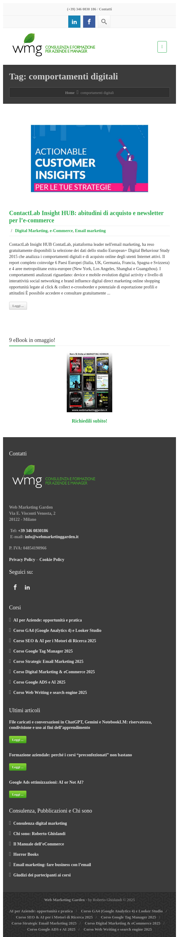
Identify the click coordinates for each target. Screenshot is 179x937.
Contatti (105, 9)
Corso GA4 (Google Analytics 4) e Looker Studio (57, 630)
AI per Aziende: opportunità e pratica (47, 620)
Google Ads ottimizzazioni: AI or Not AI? (46, 782)
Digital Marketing (31, 230)
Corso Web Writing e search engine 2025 (50, 692)
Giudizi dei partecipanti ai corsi (42, 875)
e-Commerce (61, 230)
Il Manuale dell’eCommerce (38, 844)
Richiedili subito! (89, 420)
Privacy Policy (22, 559)
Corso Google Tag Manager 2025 (43, 651)
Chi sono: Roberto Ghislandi (39, 833)
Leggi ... (18, 306)
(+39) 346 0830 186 (81, 9)
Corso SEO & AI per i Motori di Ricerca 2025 (54, 641)
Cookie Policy (51, 559)
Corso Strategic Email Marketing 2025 (48, 661)
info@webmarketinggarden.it (52, 537)
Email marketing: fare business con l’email (52, 864)
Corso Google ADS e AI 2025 (39, 682)
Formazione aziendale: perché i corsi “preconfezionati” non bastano (70, 755)
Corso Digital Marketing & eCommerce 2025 (54, 672)
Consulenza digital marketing (40, 823)
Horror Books (26, 854)
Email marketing (90, 230)
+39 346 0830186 (33, 530)
